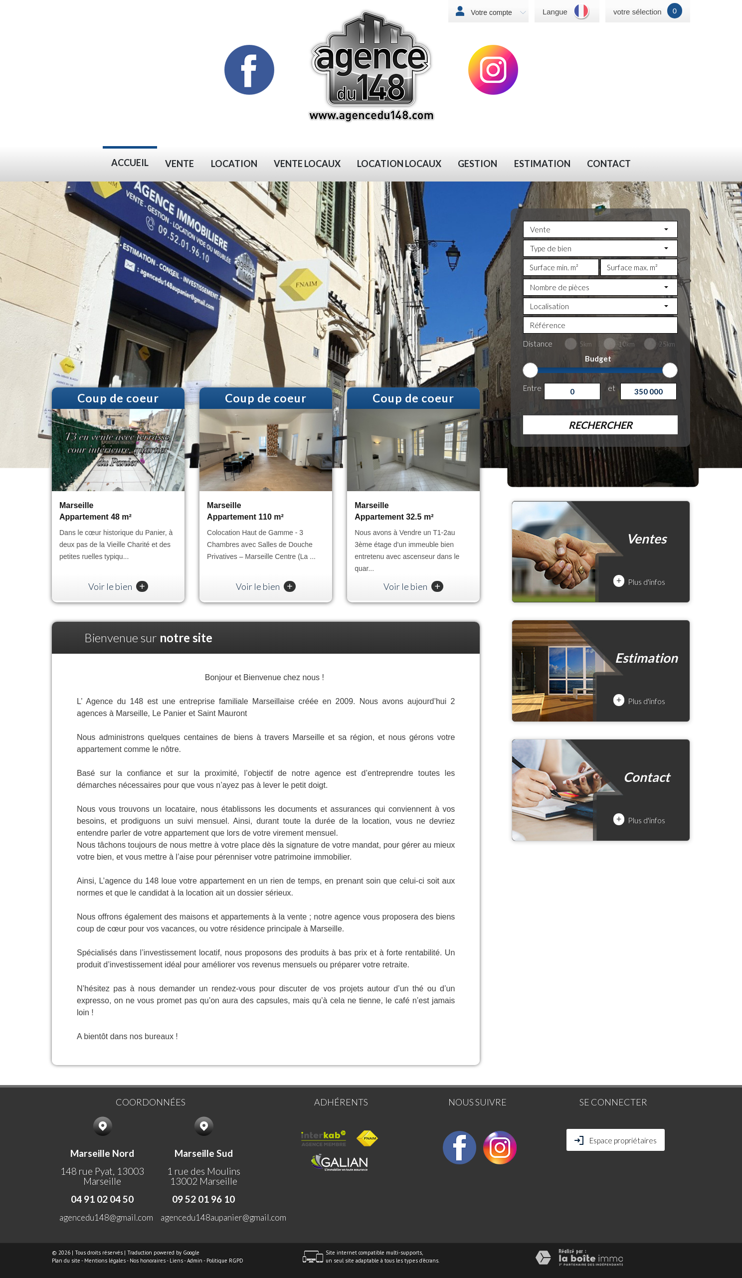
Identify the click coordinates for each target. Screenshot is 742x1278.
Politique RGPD (224, 1260)
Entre (532, 387)
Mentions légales (105, 1260)
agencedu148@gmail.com (106, 1217)
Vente (179, 164)
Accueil (130, 163)
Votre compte (497, 12)
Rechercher (600, 425)
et (611, 387)
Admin (194, 1260)
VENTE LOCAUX (307, 164)
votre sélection (637, 11)
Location (234, 164)
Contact (609, 164)
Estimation (542, 164)
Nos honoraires (148, 1260)
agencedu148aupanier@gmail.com (223, 1217)
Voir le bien (118, 586)
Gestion (477, 164)
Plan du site (66, 1260)
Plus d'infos (639, 581)
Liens (176, 1260)
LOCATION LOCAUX (399, 164)
